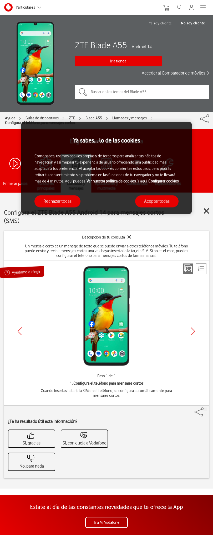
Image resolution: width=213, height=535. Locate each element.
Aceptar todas (157, 201)
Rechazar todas (57, 201)
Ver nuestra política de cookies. (111, 181)
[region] (106, 168)
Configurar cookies (163, 181)
